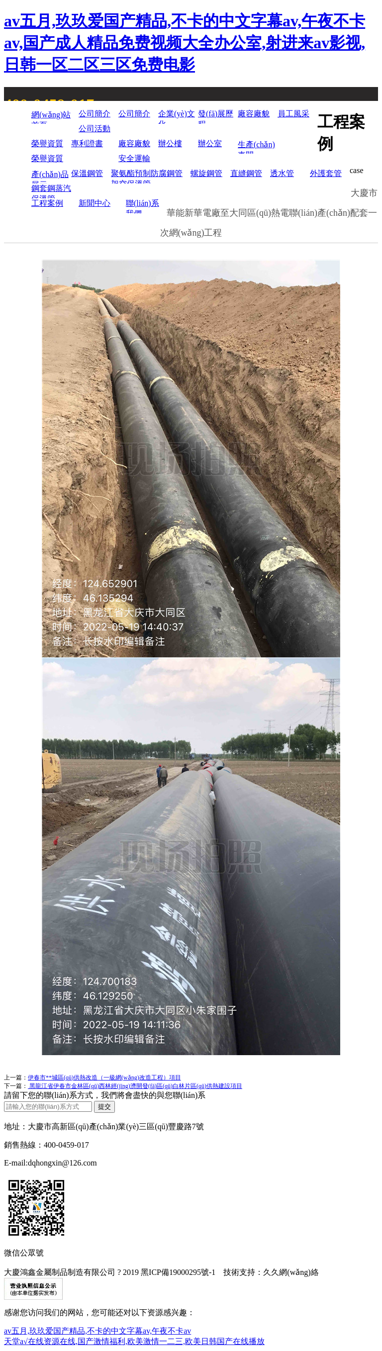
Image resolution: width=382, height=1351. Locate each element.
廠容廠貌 (254, 113)
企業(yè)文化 (176, 116)
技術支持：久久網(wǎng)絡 (270, 1272)
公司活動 (94, 128)
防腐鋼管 (167, 173)
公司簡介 (94, 113)
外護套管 (326, 173)
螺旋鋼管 (206, 173)
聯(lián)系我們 (142, 206)
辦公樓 (170, 143)
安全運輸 (134, 158)
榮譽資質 (47, 143)
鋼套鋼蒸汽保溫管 (51, 191)
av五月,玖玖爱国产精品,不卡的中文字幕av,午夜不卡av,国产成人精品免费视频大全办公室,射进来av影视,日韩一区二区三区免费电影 (184, 43)
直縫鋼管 (246, 173)
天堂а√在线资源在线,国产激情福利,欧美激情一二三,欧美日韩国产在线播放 (134, 1341)
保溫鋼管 (87, 173)
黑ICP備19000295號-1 (178, 1272)
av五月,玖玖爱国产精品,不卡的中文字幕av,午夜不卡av (97, 1331)
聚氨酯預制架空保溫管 (131, 176)
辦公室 (210, 143)
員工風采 (293, 113)
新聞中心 (94, 203)
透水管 (282, 173)
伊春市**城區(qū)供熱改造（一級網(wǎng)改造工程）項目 (104, 1077)
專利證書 (87, 143)
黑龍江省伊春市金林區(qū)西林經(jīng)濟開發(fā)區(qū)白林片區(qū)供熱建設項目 (135, 1085)
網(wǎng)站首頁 (51, 117)
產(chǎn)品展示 (50, 176)
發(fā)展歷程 (215, 116)
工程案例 (47, 203)
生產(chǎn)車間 (256, 147)
